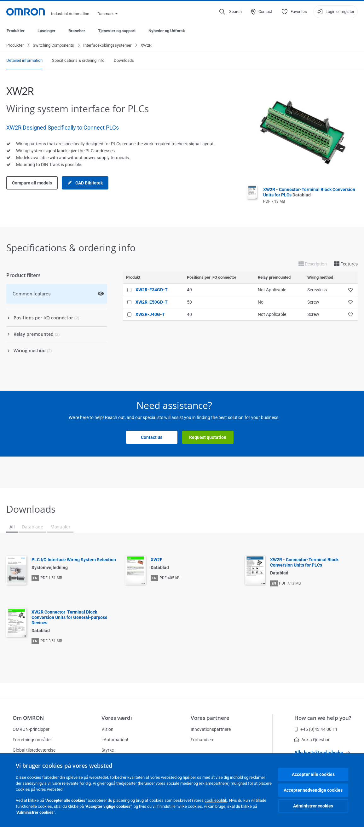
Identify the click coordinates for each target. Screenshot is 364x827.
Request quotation (207, 437)
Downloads (124, 60)
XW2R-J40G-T (150, 314)
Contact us (151, 437)
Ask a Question (312, 739)
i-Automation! (114, 739)
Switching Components (53, 45)
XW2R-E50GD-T (152, 302)
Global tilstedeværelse (34, 750)
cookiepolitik (216, 800)
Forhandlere (202, 739)
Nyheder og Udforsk (166, 30)
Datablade (32, 527)
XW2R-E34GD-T (152, 290)
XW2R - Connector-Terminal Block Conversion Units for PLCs (309, 192)
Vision (107, 729)
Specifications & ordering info (78, 60)
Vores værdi (116, 717)
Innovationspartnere (211, 729)
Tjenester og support (117, 30)
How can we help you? (322, 717)
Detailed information (24, 60)
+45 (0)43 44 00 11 (316, 729)
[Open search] (230, 12)
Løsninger (46, 30)
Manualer (60, 527)
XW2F (156, 559)
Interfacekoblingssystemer (107, 45)
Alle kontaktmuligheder (322, 752)
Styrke (107, 750)
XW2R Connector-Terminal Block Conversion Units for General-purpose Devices (69, 618)
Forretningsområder (32, 739)
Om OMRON (28, 717)
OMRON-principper (31, 729)
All (11, 527)
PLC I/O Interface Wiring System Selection (74, 559)
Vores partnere (210, 717)
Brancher (76, 30)
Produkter (16, 30)
